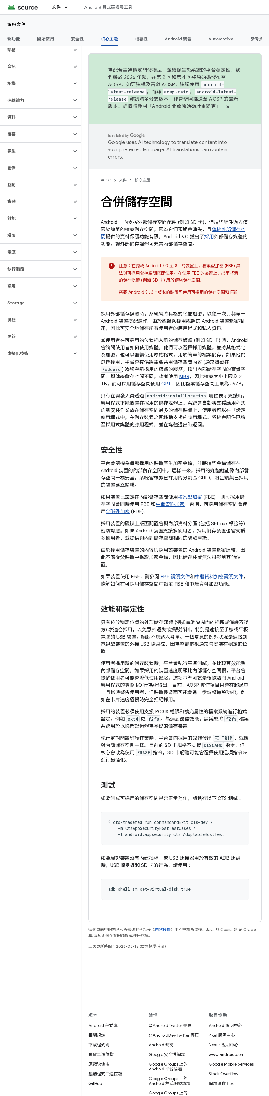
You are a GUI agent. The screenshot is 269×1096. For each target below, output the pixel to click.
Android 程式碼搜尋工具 (108, 7)
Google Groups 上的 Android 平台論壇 (168, 1066)
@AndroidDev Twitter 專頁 (174, 1035)
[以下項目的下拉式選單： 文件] (69, 7)
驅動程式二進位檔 (105, 1073)
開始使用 (45, 39)
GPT (166, 384)
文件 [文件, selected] (56, 7)
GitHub (95, 1083)
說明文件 (16, 24)
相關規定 (96, 1035)
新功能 (13, 39)
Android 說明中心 (225, 1025)
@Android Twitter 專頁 (170, 1025)
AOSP (106, 180)
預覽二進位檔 (101, 1054)
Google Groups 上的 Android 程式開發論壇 (170, 1081)
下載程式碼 (98, 1044)
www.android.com (227, 1054)
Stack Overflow (223, 1073)
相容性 (141, 39)
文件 (123, 180)
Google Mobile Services (231, 1064)
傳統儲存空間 (187, 280)
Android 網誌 (161, 1044)
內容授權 (163, 929)
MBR (184, 377)
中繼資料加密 (170, 504)
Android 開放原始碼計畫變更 (184, 106)
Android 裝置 (178, 39)
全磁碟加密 (118, 512)
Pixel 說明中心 (222, 1035)
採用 (209, 237)
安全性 (77, 39)
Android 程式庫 (103, 1025)
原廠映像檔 (98, 1064)
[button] (35, 50)
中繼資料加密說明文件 (219, 577)
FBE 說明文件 (175, 577)
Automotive (221, 39)
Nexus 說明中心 (223, 1044)
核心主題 (142, 180)
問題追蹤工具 (221, 1083)
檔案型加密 (212, 266)
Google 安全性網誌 (167, 1054)
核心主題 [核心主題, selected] (109, 39)
